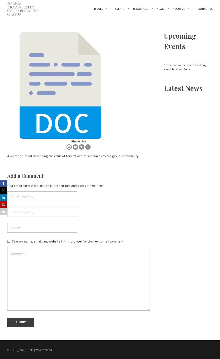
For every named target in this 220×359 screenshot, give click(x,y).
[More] (88, 147)
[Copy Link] (81, 147)
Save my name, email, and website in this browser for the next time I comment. (68, 241)
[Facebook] (69, 147)
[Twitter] (75, 147)
